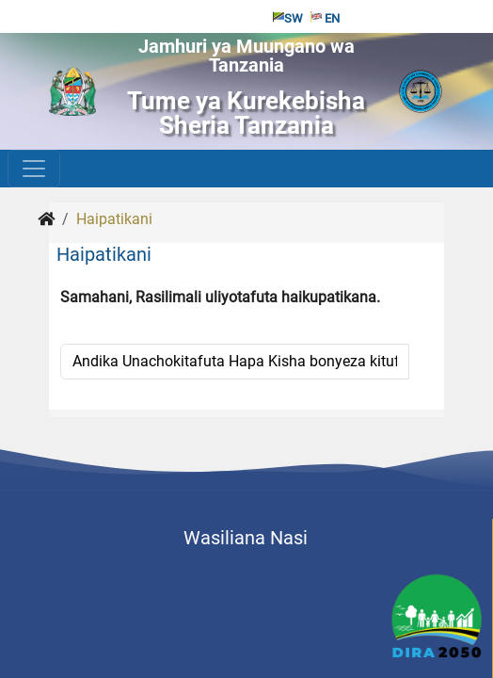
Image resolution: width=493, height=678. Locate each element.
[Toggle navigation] (34, 168)
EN (325, 18)
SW (288, 18)
